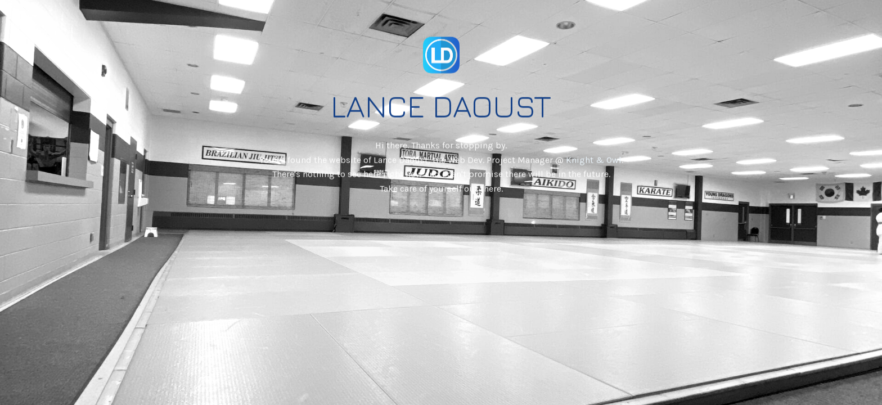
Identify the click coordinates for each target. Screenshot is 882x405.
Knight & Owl (594, 154)
